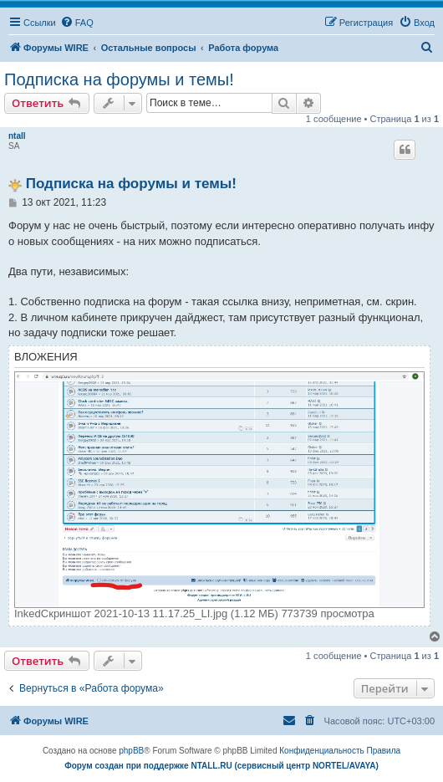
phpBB (131, 750)
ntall (17, 136)
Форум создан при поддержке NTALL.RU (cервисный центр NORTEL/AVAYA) (221, 765)
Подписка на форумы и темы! (119, 79)
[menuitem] (77, 23)
